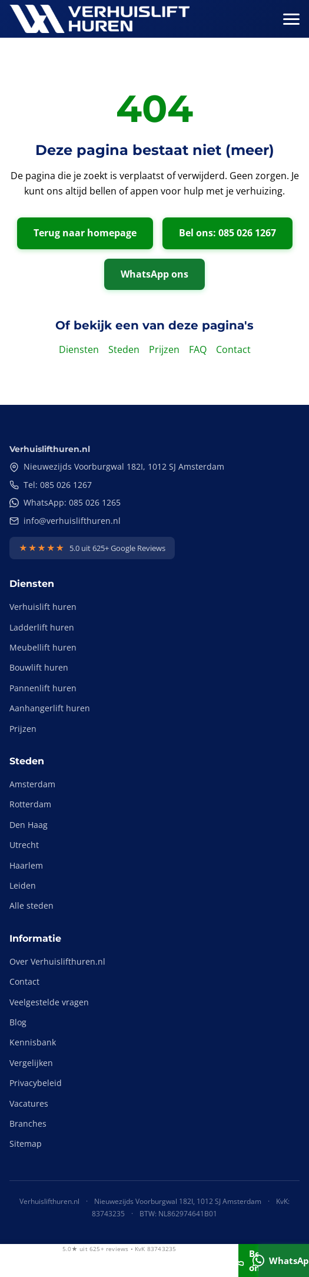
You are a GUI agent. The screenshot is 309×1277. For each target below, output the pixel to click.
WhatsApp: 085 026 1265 (65, 502)
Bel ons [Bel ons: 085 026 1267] (248, 1260)
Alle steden (31, 905)
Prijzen (164, 349)
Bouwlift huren (38, 667)
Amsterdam (32, 784)
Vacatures (28, 1103)
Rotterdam (30, 804)
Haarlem (26, 865)
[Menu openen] (291, 19)
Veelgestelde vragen (49, 1002)
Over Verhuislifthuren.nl (57, 961)
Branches (27, 1123)
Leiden (22, 885)
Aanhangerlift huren (49, 708)
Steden (123, 349)
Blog (17, 1022)
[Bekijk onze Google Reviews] (92, 548)
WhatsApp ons (154, 274)
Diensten (79, 349)
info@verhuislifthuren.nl (65, 520)
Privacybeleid (35, 1082)
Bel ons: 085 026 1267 (227, 232)
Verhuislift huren (43, 606)
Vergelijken (31, 1062)
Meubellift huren (43, 647)
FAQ (198, 349)
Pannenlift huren (43, 688)
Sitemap (25, 1143)
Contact (233, 349)
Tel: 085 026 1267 (50, 484)
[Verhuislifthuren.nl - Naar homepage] (99, 19)
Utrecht (24, 844)
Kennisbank (32, 1042)
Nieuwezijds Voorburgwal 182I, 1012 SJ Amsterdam (116, 466)
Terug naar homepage (85, 232)
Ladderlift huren (41, 627)
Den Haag (28, 824)
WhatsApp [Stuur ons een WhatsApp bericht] (283, 1260)
